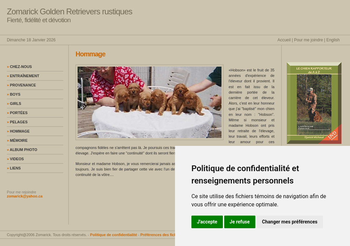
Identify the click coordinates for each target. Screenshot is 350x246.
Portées (17, 113)
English (333, 40)
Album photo (22, 150)
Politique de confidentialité (113, 235)
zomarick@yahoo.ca (24, 196)
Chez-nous (19, 67)
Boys (14, 94)
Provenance (21, 85)
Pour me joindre (308, 40)
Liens (14, 168)
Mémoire (17, 140)
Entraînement (23, 76)
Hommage (18, 131)
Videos (15, 159)
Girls (14, 103)
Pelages (17, 122)
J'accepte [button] (207, 221)
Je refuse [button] (240, 221)
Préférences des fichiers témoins (169, 235)
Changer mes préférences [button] (290, 221)
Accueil (284, 40)
